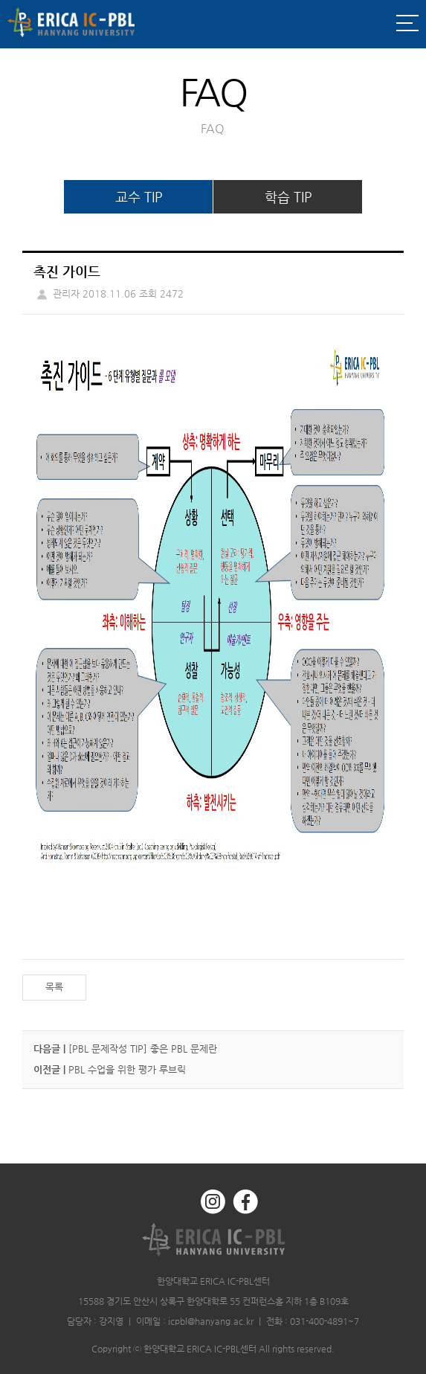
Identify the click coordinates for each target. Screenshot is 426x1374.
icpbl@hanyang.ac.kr (211, 1321)
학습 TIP (288, 197)
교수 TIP (138, 197)
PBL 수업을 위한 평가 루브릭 (127, 1069)
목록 (54, 986)
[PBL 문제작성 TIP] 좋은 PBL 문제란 (142, 1048)
